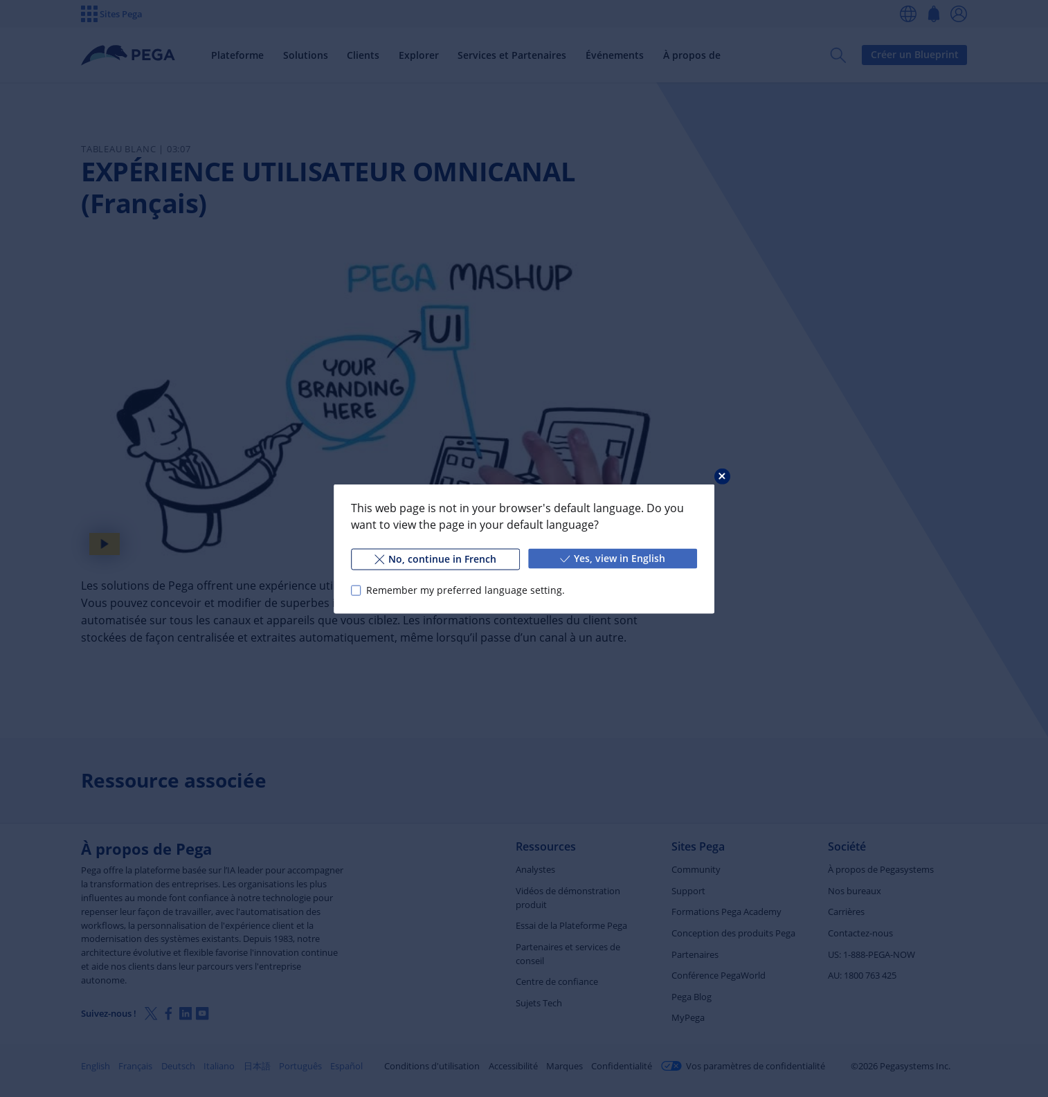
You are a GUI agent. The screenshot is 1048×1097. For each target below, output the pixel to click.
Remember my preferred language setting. (465, 590)
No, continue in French (435, 558)
